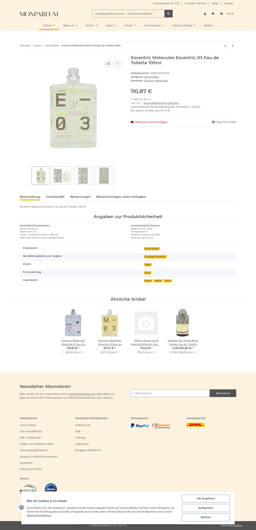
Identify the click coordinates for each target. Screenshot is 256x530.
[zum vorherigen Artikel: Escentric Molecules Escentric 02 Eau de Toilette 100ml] (225, 45)
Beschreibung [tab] (30, 197)
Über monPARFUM (31, 431)
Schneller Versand (195, 3)
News (215, 3)
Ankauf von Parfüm (31, 469)
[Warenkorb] (226, 13)
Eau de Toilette (152, 248)
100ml (148, 264)
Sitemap (80, 437)
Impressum (82, 444)
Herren (148, 281)
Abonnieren (223, 393)
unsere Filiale (28, 425)
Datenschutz (82, 425)
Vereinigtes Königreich (155, 256)
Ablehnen (205, 517)
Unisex (168, 281)
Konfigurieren (205, 508)
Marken (208, 25)
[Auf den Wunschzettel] (118, 63)
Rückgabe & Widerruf (88, 450)
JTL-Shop (237, 525)
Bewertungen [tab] (80, 197)
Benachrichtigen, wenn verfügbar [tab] (121, 197)
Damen (158, 281)
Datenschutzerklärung (82, 394)
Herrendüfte (151, 77)
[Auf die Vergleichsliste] (108, 63)
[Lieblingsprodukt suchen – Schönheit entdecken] (128, 13)
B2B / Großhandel (30, 437)
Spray (147, 272)
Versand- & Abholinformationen (39, 456)
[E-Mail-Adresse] (170, 393)
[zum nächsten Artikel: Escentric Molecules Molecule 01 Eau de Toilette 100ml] (232, 45)
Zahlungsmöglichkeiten (33, 450)
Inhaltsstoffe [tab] (55, 197)
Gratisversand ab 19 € (166, 3)
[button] (205, 13)
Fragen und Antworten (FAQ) (37, 444)
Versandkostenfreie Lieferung (161, 103)
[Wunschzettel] (213, 13)
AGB (77, 431)
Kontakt (228, 3)
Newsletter (26, 462)
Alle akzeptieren (205, 498)
